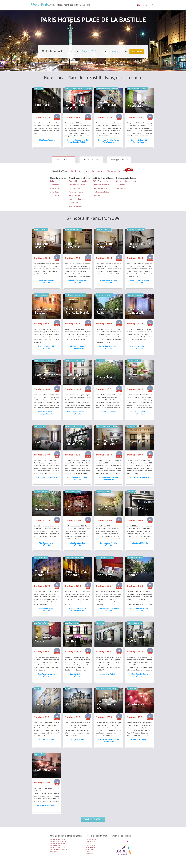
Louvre (88, 851)
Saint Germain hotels (101, 185)
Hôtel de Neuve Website (46, 477)
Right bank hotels (75, 206)
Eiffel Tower (89, 849)
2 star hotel (54, 195)
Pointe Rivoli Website (139, 740)
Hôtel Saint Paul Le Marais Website (77, 609)
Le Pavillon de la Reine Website (108, 347)
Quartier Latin (90, 845)
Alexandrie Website (108, 674)
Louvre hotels (74, 203)
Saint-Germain (90, 841)
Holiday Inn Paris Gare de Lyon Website (108, 741)
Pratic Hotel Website (108, 412)
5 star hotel (54, 185)
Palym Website (77, 740)
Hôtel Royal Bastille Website (46, 347)
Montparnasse (90, 847)
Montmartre (89, 854)
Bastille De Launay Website (77, 675)
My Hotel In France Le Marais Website (77, 347)
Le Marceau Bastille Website (108, 544)
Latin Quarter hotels (100, 188)
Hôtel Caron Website (46, 140)
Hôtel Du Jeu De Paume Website (139, 281)
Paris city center (91, 839)
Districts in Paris (91, 159)
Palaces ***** (55, 181)
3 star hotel (54, 192)
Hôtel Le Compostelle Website (139, 347)
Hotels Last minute (94, 170)
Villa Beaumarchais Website (46, 544)
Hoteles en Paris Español (57, 847)
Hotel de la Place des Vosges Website (47, 413)
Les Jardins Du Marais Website (139, 609)
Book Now (136, 51)
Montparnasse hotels (101, 192)
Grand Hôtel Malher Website (108, 281)
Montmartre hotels (76, 199)
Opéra (88, 843)
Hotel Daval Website (139, 543)
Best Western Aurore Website (46, 675)
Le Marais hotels (75, 188)
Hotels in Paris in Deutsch (58, 843)
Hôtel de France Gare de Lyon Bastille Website (77, 141)
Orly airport (120, 185)
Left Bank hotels (99, 195)
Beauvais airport (122, 188)
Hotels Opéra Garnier (77, 185)
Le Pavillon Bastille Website (139, 413)
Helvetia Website (46, 740)
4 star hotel (54, 188)
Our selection (63, 159)
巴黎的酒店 (53, 851)
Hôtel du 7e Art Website (47, 805)
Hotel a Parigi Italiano (56, 845)
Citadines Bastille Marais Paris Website (108, 141)
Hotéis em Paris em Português (59, 849)
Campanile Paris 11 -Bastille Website (139, 141)
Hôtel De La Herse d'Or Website (77, 281)
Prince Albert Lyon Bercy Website (108, 609)
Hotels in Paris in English (57, 839)
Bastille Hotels (74, 195)
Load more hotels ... (93, 819)
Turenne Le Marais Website (46, 609)
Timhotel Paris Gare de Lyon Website (108, 478)
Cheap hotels (113, 170)
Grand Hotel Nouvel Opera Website (78, 478)
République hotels (76, 192)
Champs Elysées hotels (78, 181)
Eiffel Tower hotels (100, 181)
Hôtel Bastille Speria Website (139, 675)
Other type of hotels (119, 159)
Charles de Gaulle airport (126, 181)
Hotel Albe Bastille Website (46, 281)
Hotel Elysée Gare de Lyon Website (78, 413)
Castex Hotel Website (139, 477)
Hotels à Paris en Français (58, 841)
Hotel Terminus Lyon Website (77, 544)
